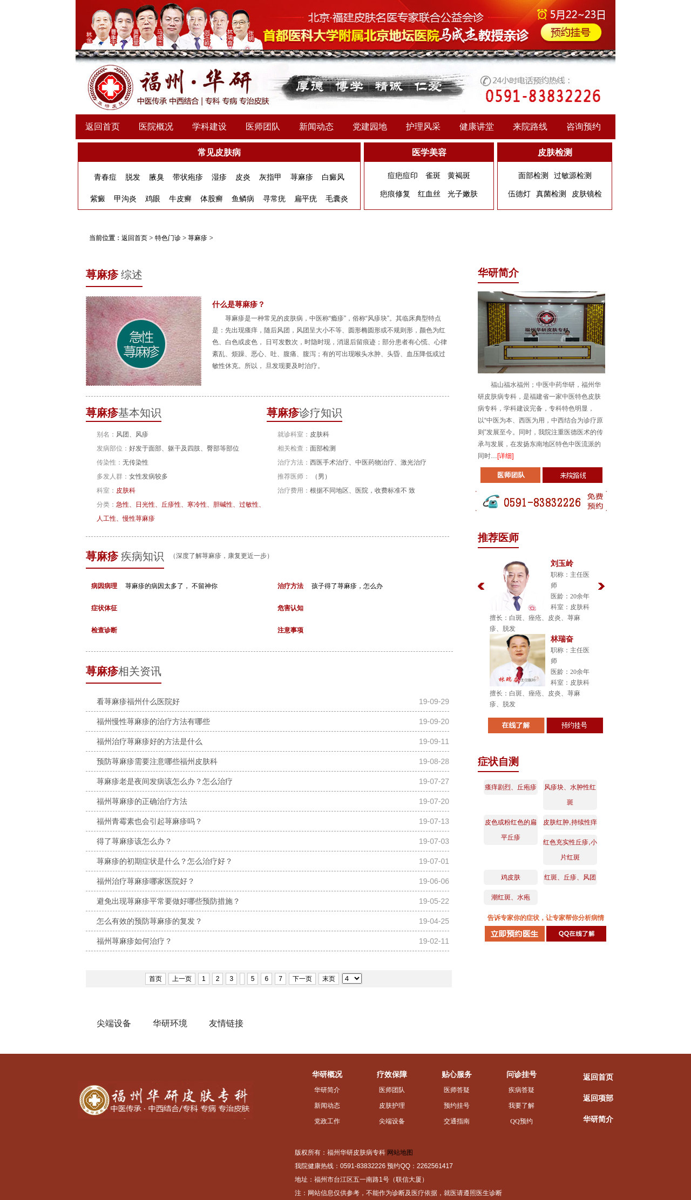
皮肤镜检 (587, 193)
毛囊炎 (337, 198)
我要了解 (521, 1105)
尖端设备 (392, 1121)
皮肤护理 (392, 1105)
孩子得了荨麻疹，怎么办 (347, 586)
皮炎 (242, 177)
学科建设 (209, 126)
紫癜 (97, 198)
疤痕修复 (395, 193)
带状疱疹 (188, 177)
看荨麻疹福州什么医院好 (138, 701)
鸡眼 (152, 198)
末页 (328, 979)
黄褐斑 (459, 175)
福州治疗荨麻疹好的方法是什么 (149, 741)
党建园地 (370, 126)
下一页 (302, 979)
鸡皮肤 (510, 877)
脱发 (132, 177)
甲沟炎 (125, 198)
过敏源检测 (573, 175)
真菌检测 (551, 193)
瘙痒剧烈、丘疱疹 (511, 787)
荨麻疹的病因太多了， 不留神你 (171, 586)
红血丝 (429, 193)
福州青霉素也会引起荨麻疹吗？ (149, 821)
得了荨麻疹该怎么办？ (134, 841)
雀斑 (433, 175)
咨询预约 (583, 126)
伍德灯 (519, 193)
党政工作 (327, 1121)
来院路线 (530, 126)
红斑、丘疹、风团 (570, 877)
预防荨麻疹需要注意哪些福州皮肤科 (157, 761)
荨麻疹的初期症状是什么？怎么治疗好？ (165, 861)
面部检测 (533, 175)
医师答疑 (457, 1090)
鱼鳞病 (243, 198)
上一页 (182, 979)
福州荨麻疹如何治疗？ (134, 941)
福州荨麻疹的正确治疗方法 (142, 801)
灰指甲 (270, 177)
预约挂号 (457, 1105)
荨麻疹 (301, 177)
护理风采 (423, 126)
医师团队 (263, 126)
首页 (155, 979)
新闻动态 (316, 126)
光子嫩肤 (463, 193)
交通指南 (457, 1121)
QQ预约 (521, 1121)
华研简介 (327, 1090)
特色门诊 (168, 238)
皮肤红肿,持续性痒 (570, 822)
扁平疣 (305, 198)
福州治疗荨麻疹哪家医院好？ (146, 881)
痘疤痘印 (403, 175)
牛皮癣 (180, 198)
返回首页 (102, 126)
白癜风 (333, 177)
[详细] (505, 456)
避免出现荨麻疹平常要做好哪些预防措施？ (168, 901)
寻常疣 (274, 198)
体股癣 (211, 198)
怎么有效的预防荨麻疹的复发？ (149, 921)
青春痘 (105, 177)
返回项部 (598, 1098)
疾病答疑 (521, 1090)
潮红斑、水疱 (510, 897)
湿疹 (219, 177)
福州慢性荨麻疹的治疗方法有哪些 (153, 721)
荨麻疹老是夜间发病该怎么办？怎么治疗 (165, 781)
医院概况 (156, 126)
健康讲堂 (476, 126)
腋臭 (156, 177)
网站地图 (400, 1152)
